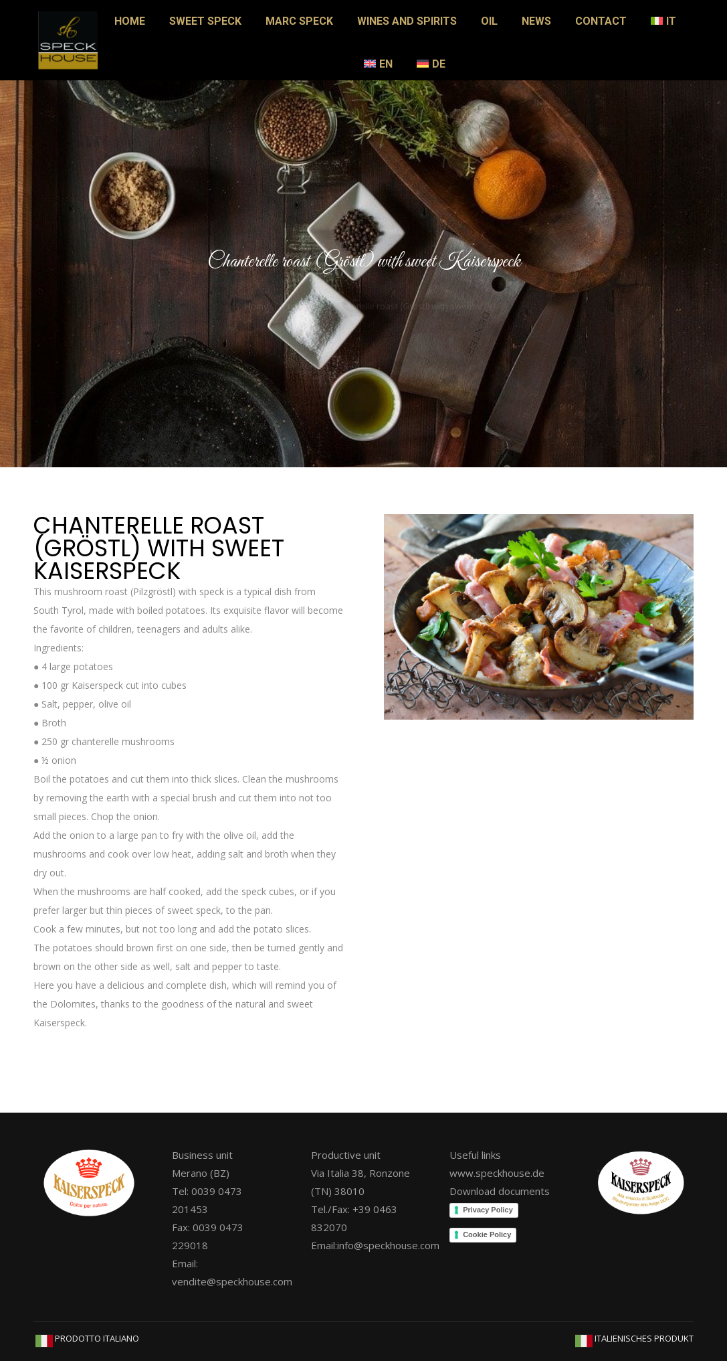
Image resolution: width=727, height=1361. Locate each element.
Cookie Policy (487, 1234)
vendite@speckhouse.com (232, 1281)
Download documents (499, 1191)
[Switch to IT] (663, 21)
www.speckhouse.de (496, 1173)
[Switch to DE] (431, 64)
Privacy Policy (488, 1210)
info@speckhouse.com (388, 1245)
